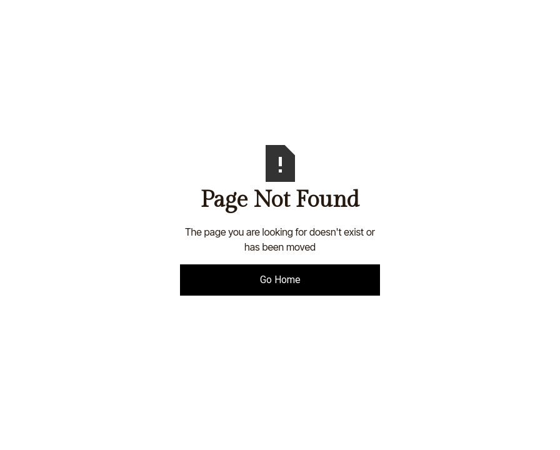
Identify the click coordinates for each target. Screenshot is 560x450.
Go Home (280, 280)
